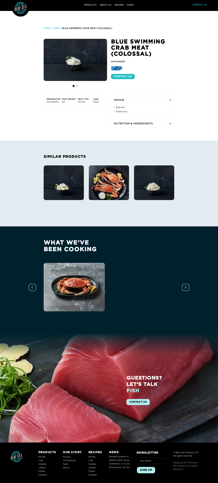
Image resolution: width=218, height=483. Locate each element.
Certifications (69, 461)
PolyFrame (192, 463)
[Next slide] (185, 287)
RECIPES (119, 5)
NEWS (130, 5)
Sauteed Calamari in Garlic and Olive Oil (128, 457)
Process (66, 457)
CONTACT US (200, 5)
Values (66, 468)
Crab (56, 28)
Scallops (43, 464)
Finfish (42, 471)
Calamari (43, 475)
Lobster (42, 468)
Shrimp (42, 457)
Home (47, 28)
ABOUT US (106, 5)
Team (65, 464)
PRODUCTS (90, 5)
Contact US (123, 76)
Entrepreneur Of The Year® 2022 (125, 467)
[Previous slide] (32, 287)
